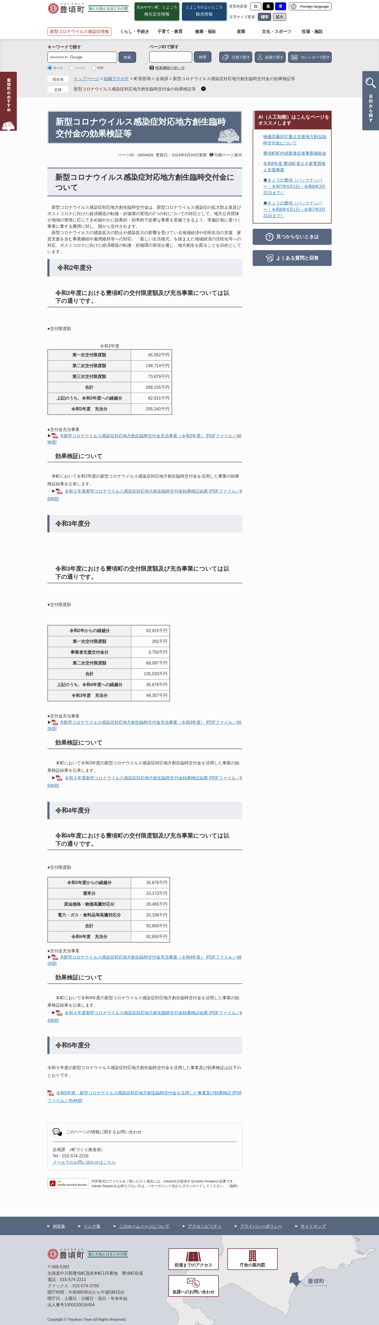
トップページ (86, 78)
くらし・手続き (134, 31)
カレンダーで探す (315, 57)
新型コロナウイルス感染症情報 (79, 31)
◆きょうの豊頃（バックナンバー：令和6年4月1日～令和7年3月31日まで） (294, 209)
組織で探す (274, 57)
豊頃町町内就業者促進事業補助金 (294, 153)
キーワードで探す (64, 47)
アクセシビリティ (205, 1226)
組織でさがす (116, 78)
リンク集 (92, 1226)
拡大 (279, 17)
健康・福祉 (205, 31)
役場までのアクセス (193, 1265)
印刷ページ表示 (228, 155)
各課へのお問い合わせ (193, 1292)
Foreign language (314, 6)
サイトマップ (313, 1226)
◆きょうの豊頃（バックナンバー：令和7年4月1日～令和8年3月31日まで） (294, 186)
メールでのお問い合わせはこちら (84, 1162)
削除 (203, 88)
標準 (264, 17)
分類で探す (241, 57)
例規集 (59, 1226)
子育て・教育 (170, 31)
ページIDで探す (164, 47)
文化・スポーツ (276, 31)
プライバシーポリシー (261, 1226)
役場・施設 (312, 31)
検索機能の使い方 (170, 68)
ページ (80, 68)
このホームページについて (144, 1226)
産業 (241, 31)
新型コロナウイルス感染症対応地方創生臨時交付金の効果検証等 (135, 89)
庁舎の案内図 (252, 1265)
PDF (100, 68)
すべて (58, 68)
